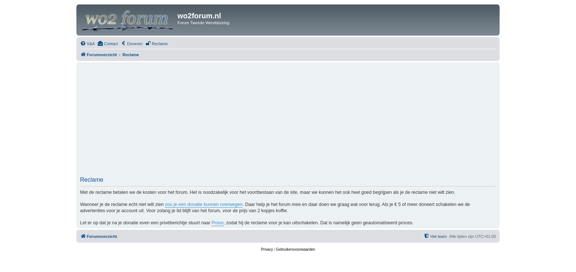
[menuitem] (87, 43)
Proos (218, 222)
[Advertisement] (288, 121)
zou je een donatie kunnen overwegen (203, 204)
